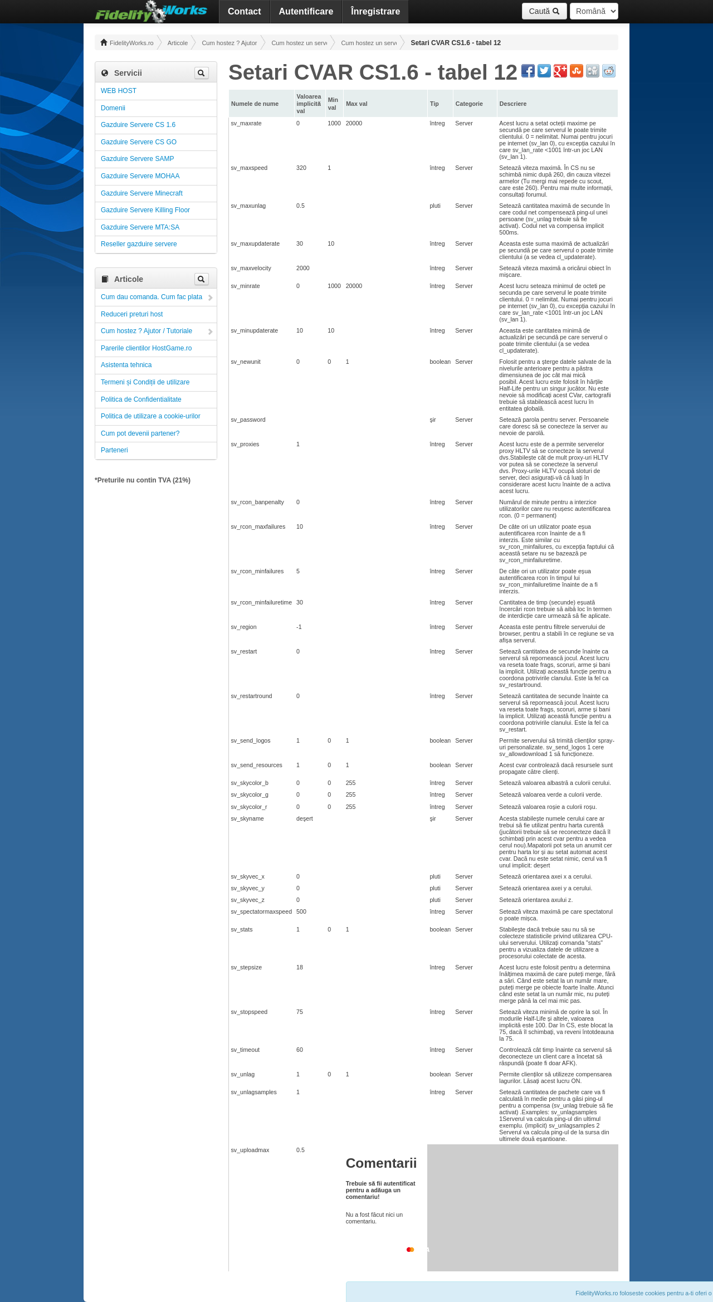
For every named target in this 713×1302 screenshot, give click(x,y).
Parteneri (114, 450)
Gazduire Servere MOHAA (140, 176)
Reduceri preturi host (132, 314)
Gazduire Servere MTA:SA (140, 227)
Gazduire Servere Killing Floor (145, 210)
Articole (178, 43)
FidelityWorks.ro (127, 42)
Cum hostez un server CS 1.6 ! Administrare (369, 43)
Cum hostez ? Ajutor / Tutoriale (229, 43)
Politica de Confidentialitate (141, 399)
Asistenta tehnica (126, 365)
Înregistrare (375, 11)
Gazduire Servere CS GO (139, 142)
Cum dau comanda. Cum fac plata (151, 297)
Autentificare (306, 11)
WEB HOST (118, 91)
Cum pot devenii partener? (140, 433)
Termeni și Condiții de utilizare (145, 382)
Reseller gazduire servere (139, 244)
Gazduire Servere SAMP (137, 159)
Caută (544, 11)
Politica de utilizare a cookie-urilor (151, 416)
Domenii (113, 108)
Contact (244, 11)
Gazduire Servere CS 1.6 (138, 125)
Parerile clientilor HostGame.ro (146, 348)
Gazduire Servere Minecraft (142, 193)
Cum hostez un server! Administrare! (299, 43)
